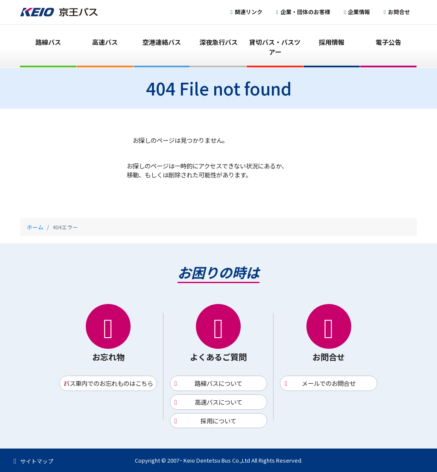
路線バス (48, 42)
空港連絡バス (162, 42)
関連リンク (248, 12)
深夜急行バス (218, 42)
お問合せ (399, 12)
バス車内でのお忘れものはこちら (108, 383)
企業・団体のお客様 (305, 12)
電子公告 (388, 42)
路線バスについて (218, 383)
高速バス (105, 42)
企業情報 (359, 12)
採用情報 (331, 42)
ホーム (35, 227)
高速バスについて (218, 401)
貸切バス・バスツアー (274, 47)
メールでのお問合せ (328, 383)
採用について (218, 420)
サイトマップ (36, 461)
